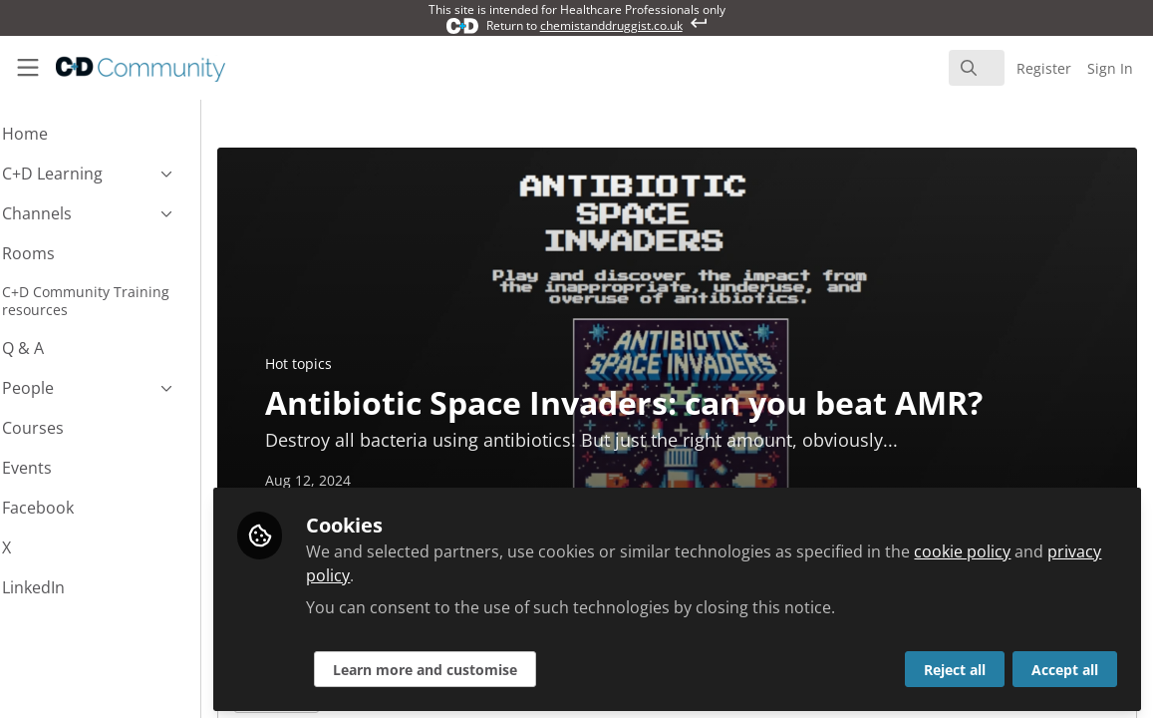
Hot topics (352, 363)
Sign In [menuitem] (1110, 68)
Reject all (955, 664)
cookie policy (1016, 546)
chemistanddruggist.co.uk (611, 25)
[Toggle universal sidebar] (28, 68)
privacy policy (410, 570)
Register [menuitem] (1043, 68)
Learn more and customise (479, 664)
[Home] (124, 68)
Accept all (1064, 664)
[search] (977, 68)
